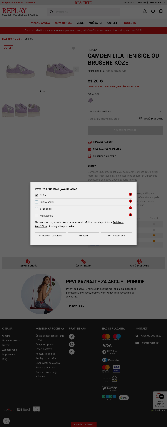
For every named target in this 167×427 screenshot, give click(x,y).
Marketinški (46, 215)
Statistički (46, 208)
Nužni (43, 195)
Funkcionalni (47, 202)
